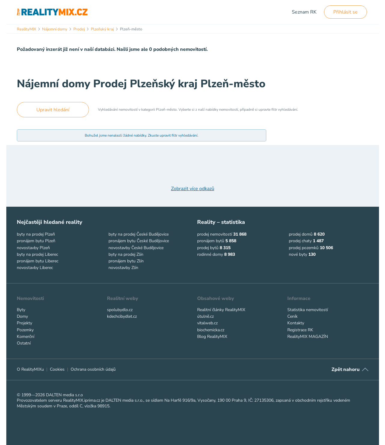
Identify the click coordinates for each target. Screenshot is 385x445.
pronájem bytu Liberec (37, 261)
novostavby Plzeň (33, 248)
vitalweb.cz (207, 323)
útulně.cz (205, 316)
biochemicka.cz (210, 330)
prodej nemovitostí (214, 234)
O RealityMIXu (30, 369)
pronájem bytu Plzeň (36, 241)
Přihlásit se (345, 12)
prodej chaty (300, 241)
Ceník (292, 316)
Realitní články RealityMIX (221, 310)
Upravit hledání (52, 110)
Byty (21, 310)
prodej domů (301, 234)
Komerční (25, 336)
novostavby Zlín (123, 267)
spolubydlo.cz (120, 310)
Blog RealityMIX (212, 336)
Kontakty (295, 323)
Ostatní (24, 343)
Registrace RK (300, 330)
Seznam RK (304, 12)
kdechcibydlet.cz (122, 316)
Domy (22, 316)
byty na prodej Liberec (37, 254)
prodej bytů (207, 248)
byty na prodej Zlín (125, 254)
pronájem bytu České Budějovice (138, 241)
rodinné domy (210, 254)
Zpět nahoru (345, 369)
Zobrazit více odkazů (192, 189)
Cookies (57, 369)
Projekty (24, 323)
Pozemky (25, 330)
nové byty (298, 254)
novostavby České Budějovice (135, 248)
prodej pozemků (304, 248)
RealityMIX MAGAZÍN (307, 336)
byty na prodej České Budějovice (138, 234)
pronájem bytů (210, 241)
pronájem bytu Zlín (126, 261)
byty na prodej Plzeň (36, 234)
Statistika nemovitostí (307, 310)
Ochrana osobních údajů (93, 369)
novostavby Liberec (35, 267)
